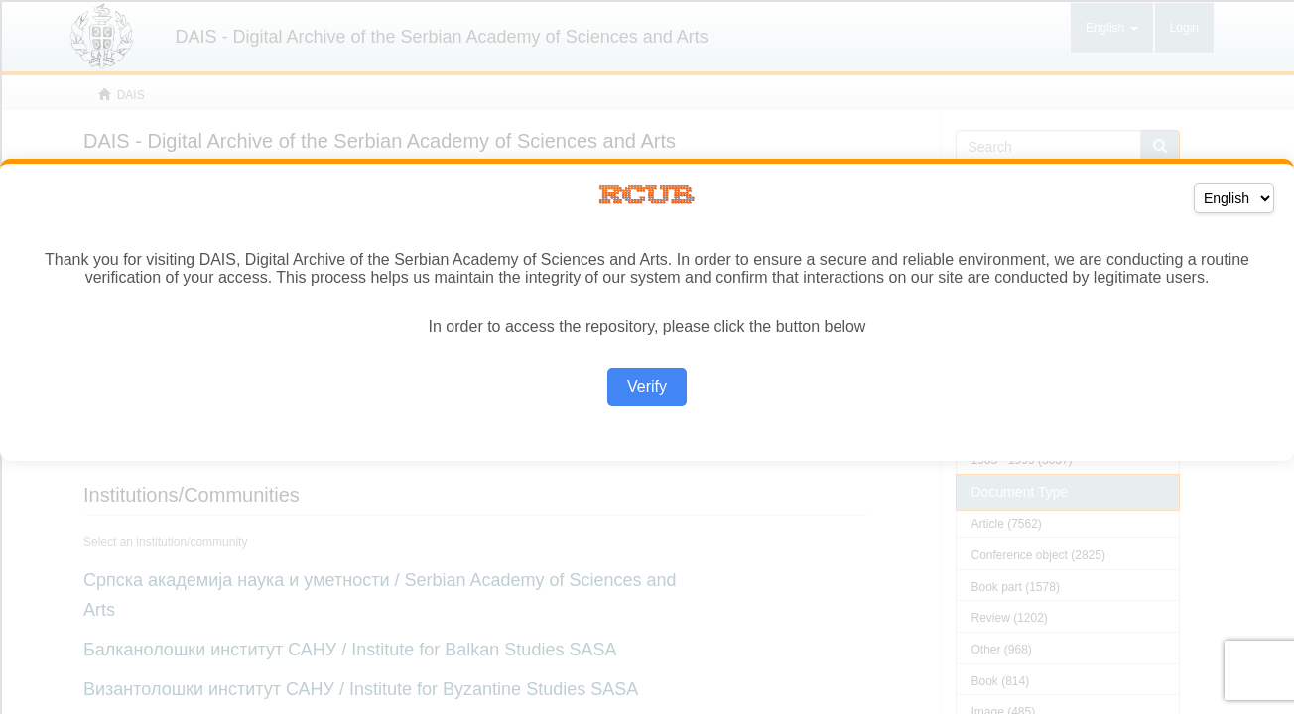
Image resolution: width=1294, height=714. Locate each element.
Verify (647, 386)
